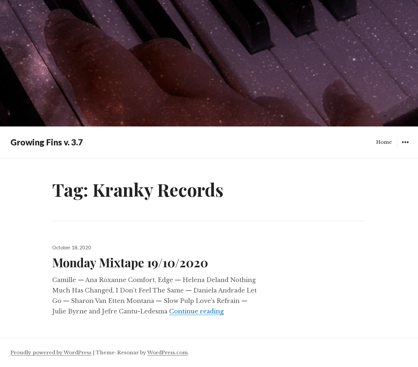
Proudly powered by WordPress (50, 352)
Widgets (405, 146)
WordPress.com (167, 352)
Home (384, 142)
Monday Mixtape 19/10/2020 (130, 262)
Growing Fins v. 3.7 (46, 142)
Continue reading (196, 311)
